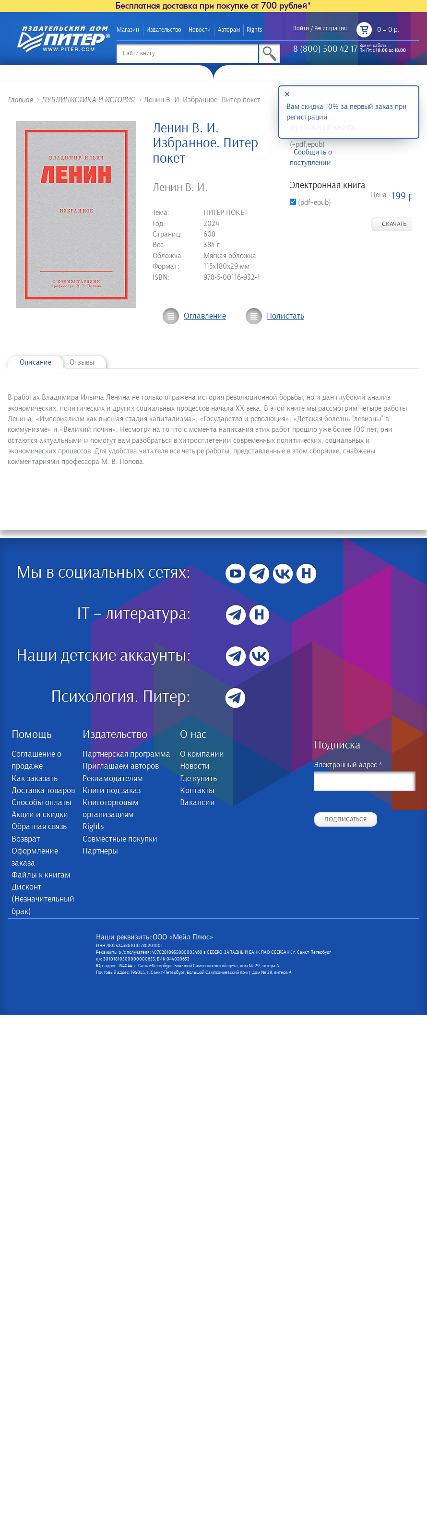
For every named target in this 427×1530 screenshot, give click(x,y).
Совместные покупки (120, 839)
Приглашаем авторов (121, 766)
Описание (35, 362)
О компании (202, 754)
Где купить (198, 778)
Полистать (285, 316)
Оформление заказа (35, 857)
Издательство (163, 30)
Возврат (26, 839)
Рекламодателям (113, 778)
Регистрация (330, 28)
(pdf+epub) (310, 202)
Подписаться (345, 819)
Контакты (197, 790)
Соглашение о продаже (36, 760)
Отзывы (82, 362)
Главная (20, 99)
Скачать (394, 224)
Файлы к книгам (41, 875)
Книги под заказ (112, 790)
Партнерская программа (126, 754)
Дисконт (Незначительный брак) (43, 899)
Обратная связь (39, 826)
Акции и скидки (40, 814)
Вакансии (197, 802)
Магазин (128, 30)
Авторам (229, 30)
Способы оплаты (41, 802)
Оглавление (205, 316)
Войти (301, 28)
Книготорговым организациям (111, 808)
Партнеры (100, 851)
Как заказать (35, 778)
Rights (254, 30)
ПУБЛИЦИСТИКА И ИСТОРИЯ (88, 99)
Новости (200, 30)
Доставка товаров (43, 790)
